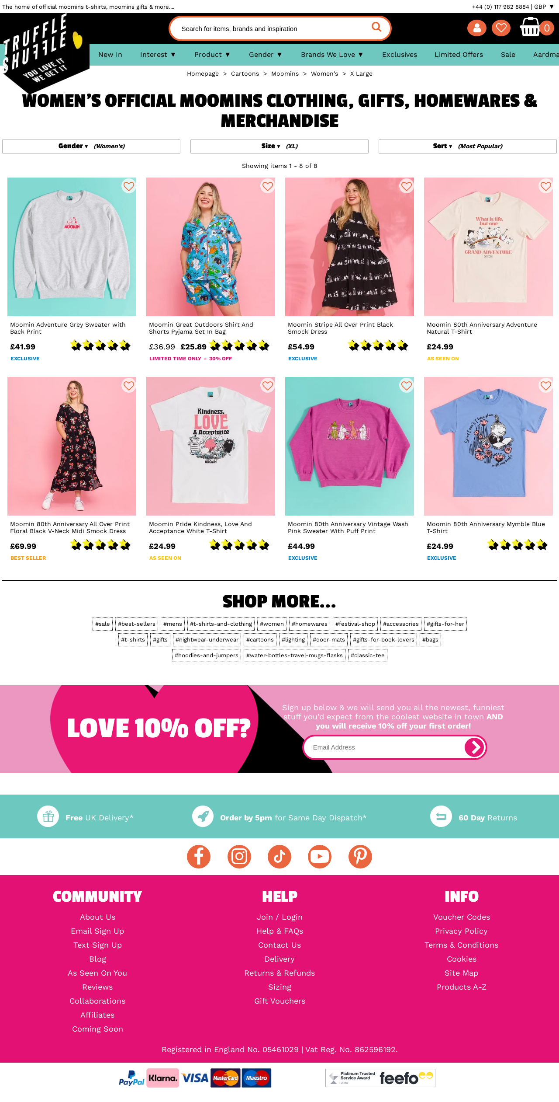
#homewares (310, 624)
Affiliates (97, 1015)
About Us (97, 917)
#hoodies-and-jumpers (206, 655)
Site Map (461, 973)
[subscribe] (474, 747)
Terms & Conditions (461, 945)
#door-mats (329, 639)
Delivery (279, 959)
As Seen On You (97, 973)
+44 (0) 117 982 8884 (500, 6)
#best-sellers (136, 624)
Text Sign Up (97, 945)
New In (110, 54)
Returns (473, 817)
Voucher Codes (461, 917)
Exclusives (399, 54)
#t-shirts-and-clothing (221, 624)
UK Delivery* (85, 817)
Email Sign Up (97, 931)
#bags (430, 639)
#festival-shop (355, 624)
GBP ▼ (544, 6)
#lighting (293, 639)
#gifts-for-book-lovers (383, 639)
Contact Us (279, 945)
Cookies (461, 959)
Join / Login (280, 917)
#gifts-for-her (445, 624)
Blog (97, 959)
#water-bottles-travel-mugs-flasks (294, 655)
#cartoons (260, 639)
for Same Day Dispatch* (279, 817)
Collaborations (97, 1001)
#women (272, 624)
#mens (172, 624)
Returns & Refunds (279, 973)
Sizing (279, 987)
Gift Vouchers (279, 1001)
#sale (102, 624)
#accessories (401, 624)
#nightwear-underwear (207, 639)
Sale (508, 54)
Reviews (97, 987)
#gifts (160, 639)
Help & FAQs (279, 931)
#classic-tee (368, 655)
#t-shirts (133, 639)
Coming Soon (97, 1029)
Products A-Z (462, 987)
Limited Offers (459, 54)
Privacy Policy (461, 931)
